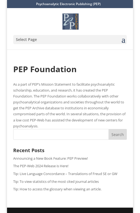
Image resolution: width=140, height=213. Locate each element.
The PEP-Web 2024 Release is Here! (40, 165)
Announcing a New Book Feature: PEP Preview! (50, 158)
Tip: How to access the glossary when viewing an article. (57, 189)
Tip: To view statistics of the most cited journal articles (56, 181)
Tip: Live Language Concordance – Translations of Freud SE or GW (65, 173)
